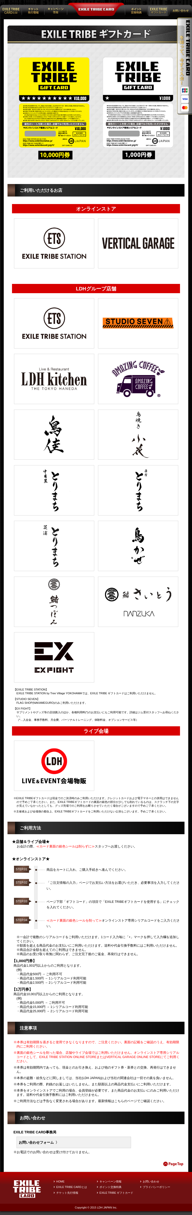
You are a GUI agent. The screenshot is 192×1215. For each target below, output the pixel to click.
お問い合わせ (151, 1181)
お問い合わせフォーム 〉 (39, 1142)
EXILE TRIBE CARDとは (71, 1186)
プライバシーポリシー (156, 1186)
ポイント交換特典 (111, 1186)
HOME (60, 1181)
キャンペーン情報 (111, 1181)
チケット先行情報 (67, 1192)
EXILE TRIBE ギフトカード (117, 1192)
